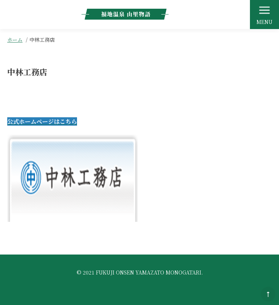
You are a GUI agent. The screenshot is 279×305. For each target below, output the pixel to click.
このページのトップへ (268, 294)
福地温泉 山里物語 (125, 14)
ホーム (15, 39)
